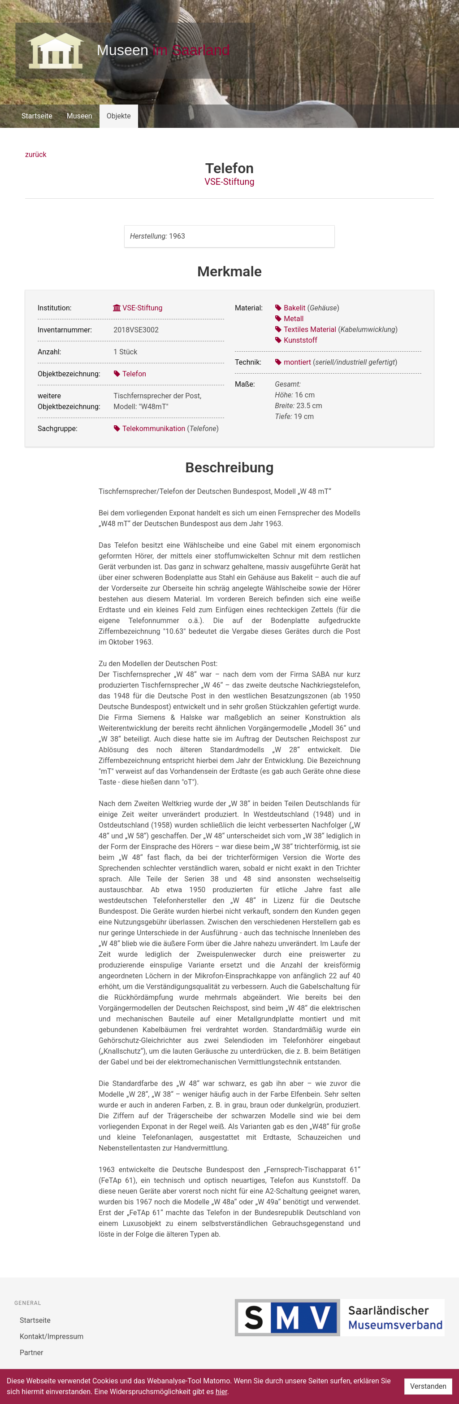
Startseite (37, 116)
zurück (35, 154)
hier (221, 1391)
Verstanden (428, 1386)
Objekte (119, 116)
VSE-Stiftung (229, 181)
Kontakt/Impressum (51, 1336)
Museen (79, 116)
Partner (31, 1352)
